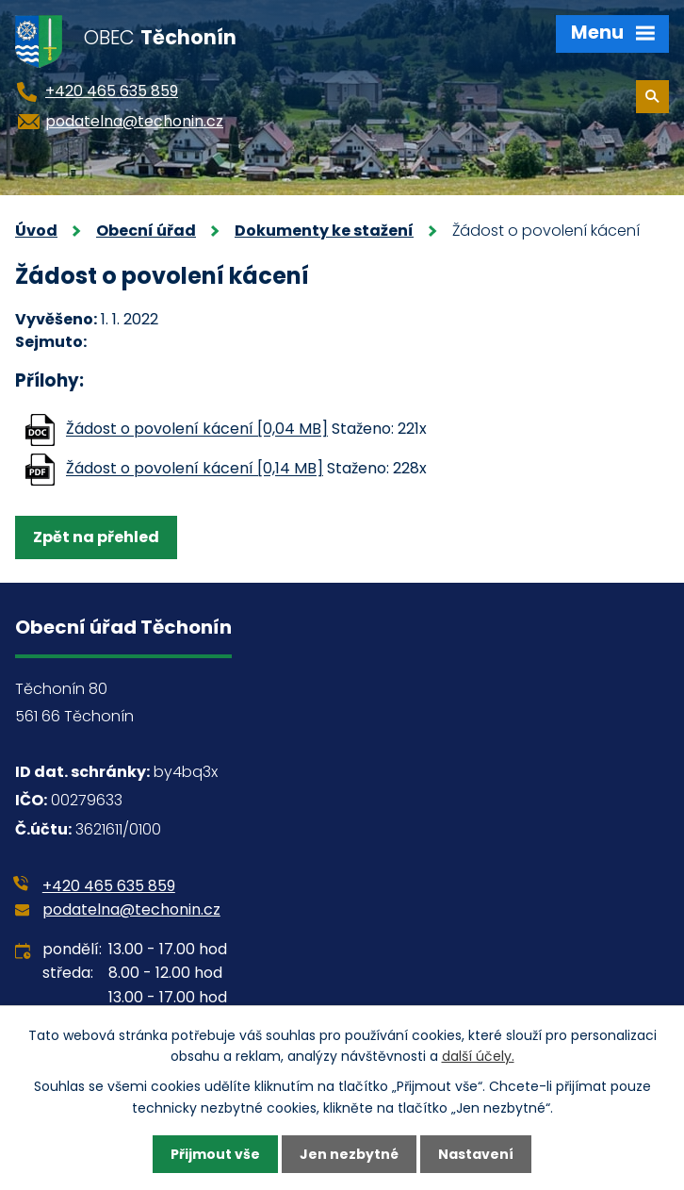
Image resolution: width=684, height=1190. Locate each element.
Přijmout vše (215, 1154)
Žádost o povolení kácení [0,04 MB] (197, 429)
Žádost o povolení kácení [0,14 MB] (194, 469)
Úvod (36, 230)
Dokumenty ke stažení (324, 230)
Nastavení (475, 1154)
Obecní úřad (146, 230)
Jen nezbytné (349, 1154)
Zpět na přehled (96, 537)
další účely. (478, 1056)
